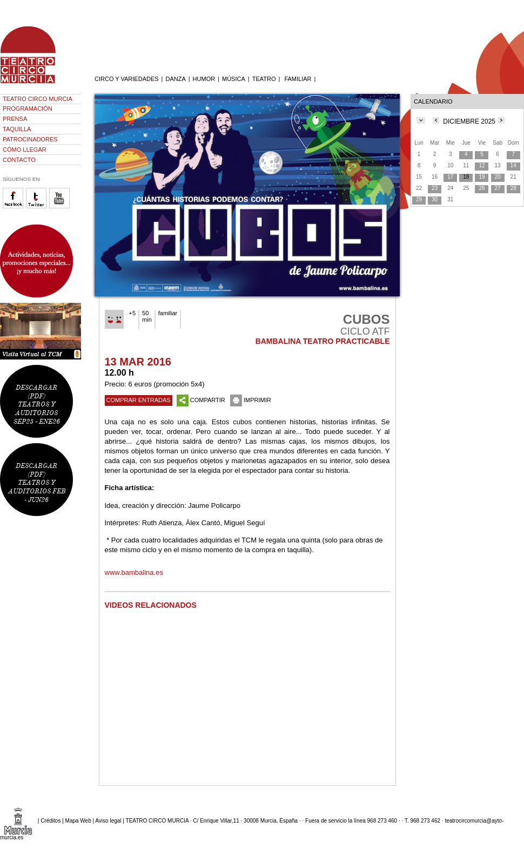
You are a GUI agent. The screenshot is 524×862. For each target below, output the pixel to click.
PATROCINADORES (30, 139)
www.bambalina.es (134, 572)
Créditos (51, 820)
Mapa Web (78, 820)
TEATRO (264, 79)
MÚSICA (233, 79)
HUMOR (204, 79)
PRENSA (15, 119)
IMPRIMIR (250, 400)
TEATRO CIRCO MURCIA (37, 99)
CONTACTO (19, 160)
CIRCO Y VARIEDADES (127, 79)
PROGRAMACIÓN (27, 108)
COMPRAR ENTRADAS (138, 400)
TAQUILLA (17, 129)
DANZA (175, 79)
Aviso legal (108, 820)
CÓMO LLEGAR (24, 149)
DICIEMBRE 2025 (469, 121)
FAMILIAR (297, 79)
